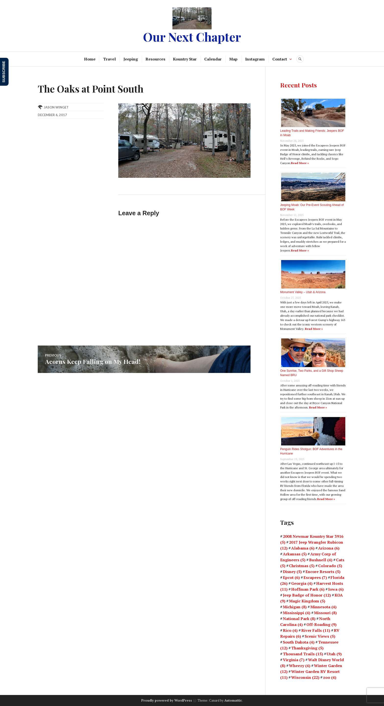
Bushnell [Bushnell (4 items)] (320, 559)
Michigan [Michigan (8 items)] (295, 607)
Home (90, 59)
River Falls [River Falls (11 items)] (315, 630)
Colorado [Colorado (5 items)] (330, 565)
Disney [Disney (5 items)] (292, 571)
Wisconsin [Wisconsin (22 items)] (305, 677)
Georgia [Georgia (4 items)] (301, 583)
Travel (109, 59)
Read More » (300, 163)
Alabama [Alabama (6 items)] (302, 548)
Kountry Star (185, 59)
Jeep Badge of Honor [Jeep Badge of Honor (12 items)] (307, 595)
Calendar (213, 59)
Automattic (233, 700)
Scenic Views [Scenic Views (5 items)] (320, 636)
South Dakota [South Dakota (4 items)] (298, 642)
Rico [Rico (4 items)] (290, 630)
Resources (155, 59)
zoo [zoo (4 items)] (329, 677)
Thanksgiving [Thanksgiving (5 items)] (307, 648)
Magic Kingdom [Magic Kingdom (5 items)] (307, 601)
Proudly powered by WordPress (166, 700)
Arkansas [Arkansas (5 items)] (295, 554)
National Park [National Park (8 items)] (299, 618)
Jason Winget (56, 107)
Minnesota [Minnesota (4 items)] (323, 607)
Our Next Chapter (192, 37)
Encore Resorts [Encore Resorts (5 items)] (322, 571)
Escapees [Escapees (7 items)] (315, 577)
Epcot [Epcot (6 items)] (291, 577)
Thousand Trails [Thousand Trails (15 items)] (303, 654)
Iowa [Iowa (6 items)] (336, 589)
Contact (279, 59)
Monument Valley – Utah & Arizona (302, 292)
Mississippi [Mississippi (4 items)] (296, 612)
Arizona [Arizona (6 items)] (328, 548)
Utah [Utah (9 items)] (334, 654)
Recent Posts (298, 85)
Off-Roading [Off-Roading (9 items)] (321, 624)
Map (233, 59)
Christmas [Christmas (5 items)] (301, 565)
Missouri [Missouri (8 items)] (325, 612)
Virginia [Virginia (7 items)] (293, 659)
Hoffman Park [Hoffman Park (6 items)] (307, 589)
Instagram (255, 59)
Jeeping (130, 59)
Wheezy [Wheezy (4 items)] (299, 665)
